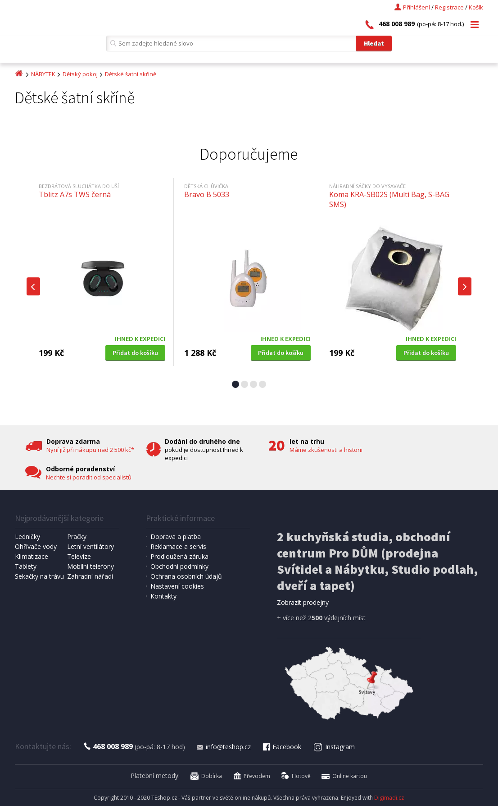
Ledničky (27, 536)
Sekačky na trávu (39, 576)
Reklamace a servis (178, 546)
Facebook (281, 746)
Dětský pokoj (80, 74)
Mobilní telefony (90, 566)
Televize (79, 556)
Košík (476, 7)
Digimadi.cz (389, 797)
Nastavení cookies (177, 586)
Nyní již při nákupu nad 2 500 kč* (90, 450)
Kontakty (163, 596)
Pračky (76, 536)
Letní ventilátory (90, 546)
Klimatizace (31, 556)
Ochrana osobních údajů (186, 576)
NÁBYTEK (43, 74)
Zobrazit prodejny (303, 602)
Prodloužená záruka (179, 556)
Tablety (25, 566)
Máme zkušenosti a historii (326, 450)
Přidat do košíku (135, 353)
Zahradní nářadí (90, 576)
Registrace (449, 7)
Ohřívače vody (36, 546)
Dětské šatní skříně (130, 74)
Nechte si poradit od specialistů (88, 477)
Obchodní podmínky (179, 566)
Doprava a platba (175, 536)
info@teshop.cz (223, 746)
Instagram (334, 746)
